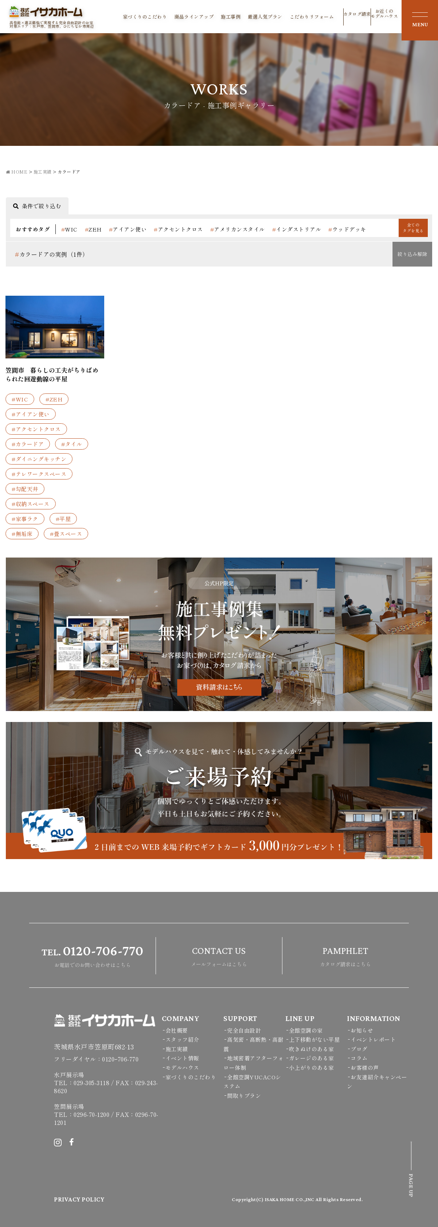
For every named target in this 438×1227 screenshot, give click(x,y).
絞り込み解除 (412, 254)
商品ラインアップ (194, 17)
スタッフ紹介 (182, 1039)
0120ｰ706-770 (120, 1059)
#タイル (71, 444)
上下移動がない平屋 (314, 1039)
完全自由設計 (244, 1030)
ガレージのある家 (311, 1058)
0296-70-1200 (91, 1114)
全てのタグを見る (413, 227)
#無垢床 (22, 533)
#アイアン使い (31, 414)
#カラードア (28, 444)
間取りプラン (244, 1095)
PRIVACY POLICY (79, 1199)
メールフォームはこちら (219, 955)
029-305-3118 (91, 1082)
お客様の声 (365, 1067)
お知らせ (362, 1030)
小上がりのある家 (311, 1067)
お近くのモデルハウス (384, 16)
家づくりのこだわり (145, 17)
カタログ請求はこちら (345, 955)
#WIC (20, 399)
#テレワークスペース (39, 474)
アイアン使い (128, 229)
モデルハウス (182, 1067)
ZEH (93, 229)
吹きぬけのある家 (311, 1049)
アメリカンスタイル (237, 229)
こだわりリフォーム (312, 17)
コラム (359, 1058)
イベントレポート (373, 1039)
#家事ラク (25, 519)
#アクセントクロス (36, 429)
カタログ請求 (357, 18)
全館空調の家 (306, 1030)
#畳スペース (66, 533)
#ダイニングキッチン (39, 459)
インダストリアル (296, 229)
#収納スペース (31, 504)
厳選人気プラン (265, 17)
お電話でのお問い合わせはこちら (92, 954)
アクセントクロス (178, 229)
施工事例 (230, 17)
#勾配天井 (25, 489)
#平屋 (63, 519)
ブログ (359, 1049)
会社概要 (176, 1030)
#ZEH (54, 399)
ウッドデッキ (347, 229)
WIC (69, 229)
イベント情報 (182, 1058)
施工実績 (176, 1049)
